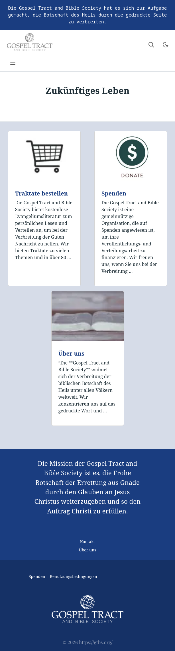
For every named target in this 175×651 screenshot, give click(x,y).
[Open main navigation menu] (13, 63)
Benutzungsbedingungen (73, 576)
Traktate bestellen (41, 193)
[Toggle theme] (165, 44)
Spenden (113, 193)
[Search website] (151, 45)
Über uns (71, 353)
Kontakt (87, 541)
